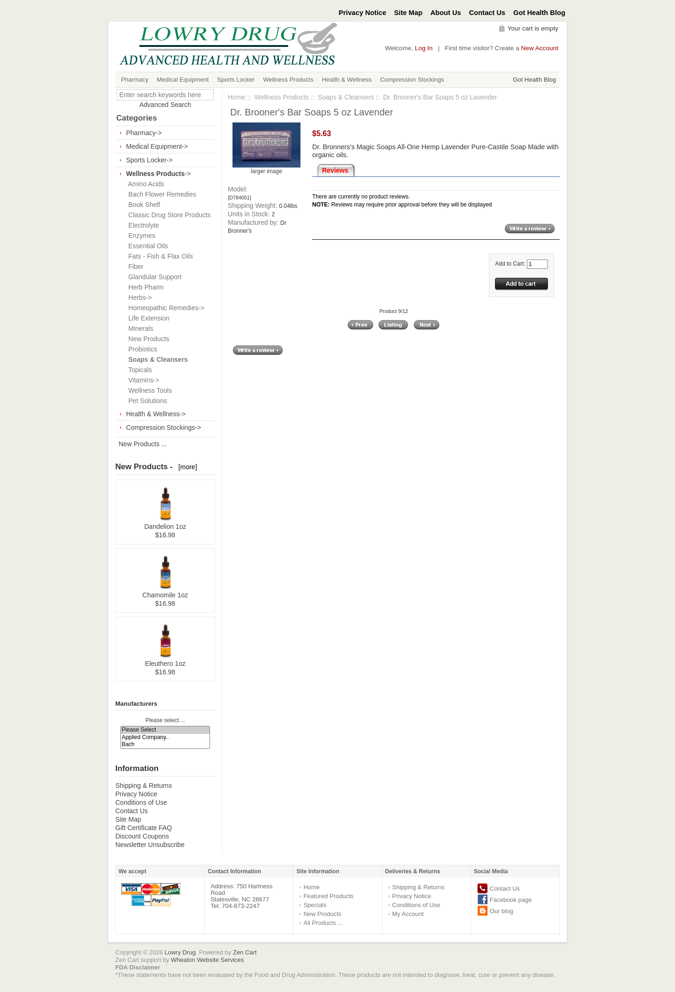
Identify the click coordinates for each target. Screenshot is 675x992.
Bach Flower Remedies (160, 194)
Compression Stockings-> (163, 427)
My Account (408, 913)
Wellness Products (288, 79)
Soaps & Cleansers (346, 97)
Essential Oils (146, 246)
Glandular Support (153, 277)
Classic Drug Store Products (168, 215)
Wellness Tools (148, 390)
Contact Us (487, 12)
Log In (424, 48)
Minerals (139, 328)
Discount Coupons (142, 836)
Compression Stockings (412, 79)
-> (158, 173)
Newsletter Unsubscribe (150, 844)
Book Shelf (142, 204)
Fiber (134, 266)
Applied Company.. (165, 737)
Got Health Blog (539, 12)
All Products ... (323, 922)
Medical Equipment (183, 79)
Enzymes (140, 235)
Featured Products (328, 896)
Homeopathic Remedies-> (164, 308)
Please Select (165, 729)
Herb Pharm (144, 287)
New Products (147, 339)
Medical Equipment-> (157, 146)
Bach (165, 744)
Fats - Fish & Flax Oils (159, 256)
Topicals (138, 370)
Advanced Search (165, 104)
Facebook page (511, 899)
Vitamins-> (142, 380)
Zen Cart (245, 952)
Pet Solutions (146, 400)
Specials (314, 904)
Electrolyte (142, 225)
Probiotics (141, 349)
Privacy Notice (362, 12)
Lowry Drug (180, 952)
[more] (186, 467)
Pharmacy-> (144, 133)
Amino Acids (144, 184)
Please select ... (165, 720)
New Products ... (143, 444)
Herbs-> (138, 297)
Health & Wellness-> (156, 414)
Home (236, 97)
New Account (539, 48)
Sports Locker (236, 79)
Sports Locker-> (149, 160)
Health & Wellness (347, 79)
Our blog (501, 911)
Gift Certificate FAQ (143, 828)
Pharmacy (135, 79)
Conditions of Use (141, 802)
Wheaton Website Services (207, 959)
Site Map (408, 12)
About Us (445, 12)
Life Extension (147, 318)
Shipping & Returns (143, 785)
